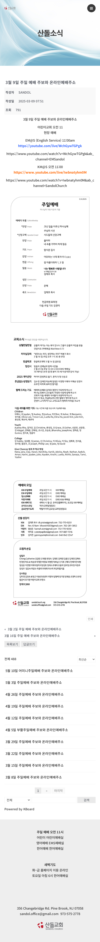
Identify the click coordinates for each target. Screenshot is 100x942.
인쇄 (90, 619)
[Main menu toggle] (91, 8)
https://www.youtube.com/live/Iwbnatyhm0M (50, 172)
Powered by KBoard (19, 809)
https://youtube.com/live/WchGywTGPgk (50, 145)
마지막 (58, 790)
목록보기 (12, 644)
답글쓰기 (29, 644)
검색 (86, 800)
